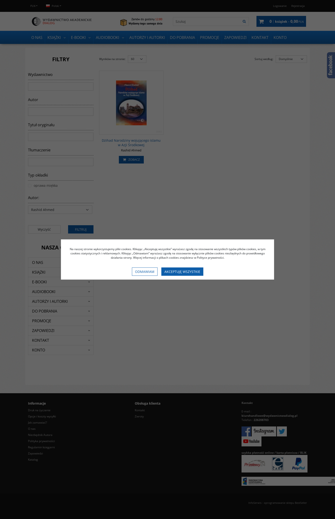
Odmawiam (144, 271)
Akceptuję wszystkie (182, 271)
